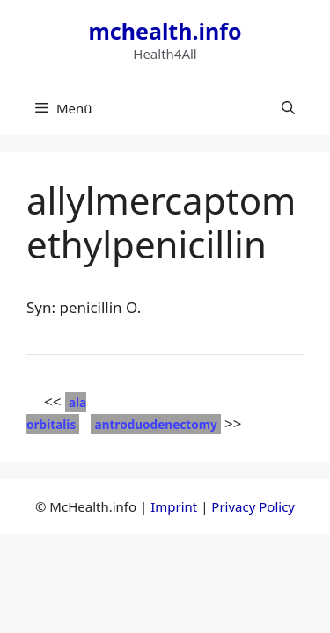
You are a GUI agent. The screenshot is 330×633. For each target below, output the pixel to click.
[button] (288, 108)
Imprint (173, 506)
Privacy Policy (253, 506)
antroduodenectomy (155, 424)
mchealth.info (164, 31)
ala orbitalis (56, 413)
